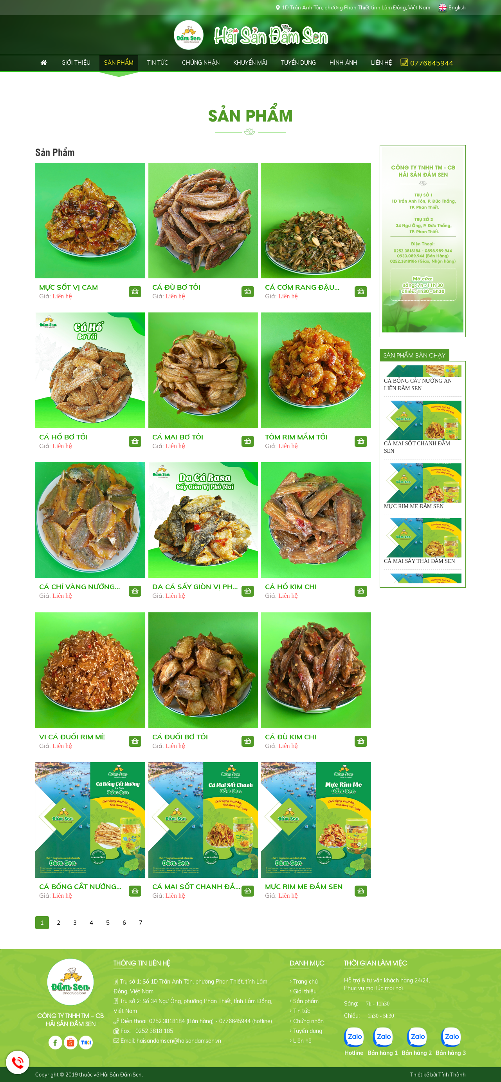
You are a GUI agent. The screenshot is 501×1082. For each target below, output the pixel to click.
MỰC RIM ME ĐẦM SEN (304, 890)
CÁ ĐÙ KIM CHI (290, 740)
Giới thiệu (305, 985)
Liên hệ (302, 1034)
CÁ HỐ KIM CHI (291, 590)
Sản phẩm (306, 994)
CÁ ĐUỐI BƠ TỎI (180, 740)
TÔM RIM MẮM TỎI (296, 440)
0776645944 (431, 62)
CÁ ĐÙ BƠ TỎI (176, 287)
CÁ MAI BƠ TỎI (177, 440)
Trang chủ (41, 63)
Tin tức (301, 1004)
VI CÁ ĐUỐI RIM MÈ (72, 740)
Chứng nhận (308, 1014)
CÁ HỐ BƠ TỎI (63, 440)
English (457, 7)
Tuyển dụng (307, 1024)
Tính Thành (452, 1068)
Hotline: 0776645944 (17, 1062)
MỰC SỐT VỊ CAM (68, 287)
